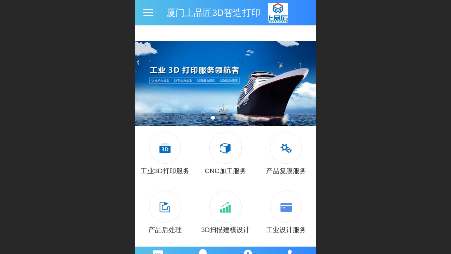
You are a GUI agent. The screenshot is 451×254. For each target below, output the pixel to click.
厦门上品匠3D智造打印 (213, 13)
